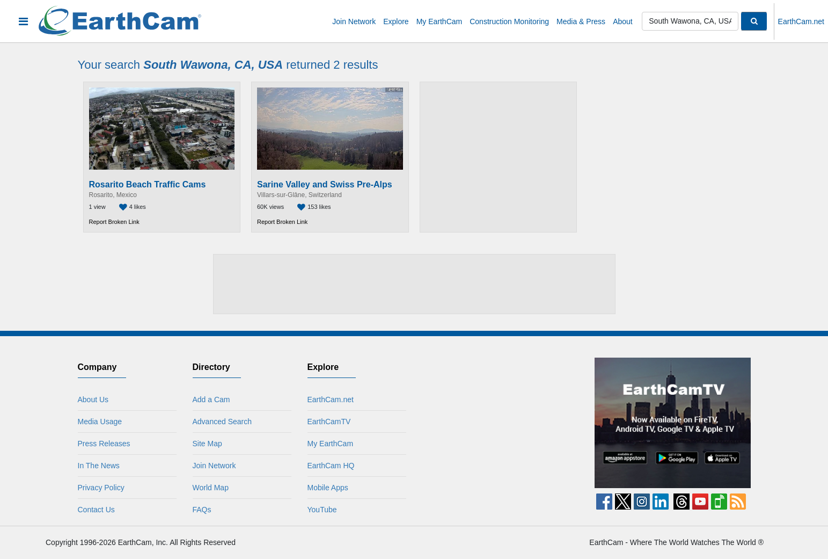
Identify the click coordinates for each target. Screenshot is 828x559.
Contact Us (92, 509)
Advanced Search (218, 421)
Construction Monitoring (509, 21)
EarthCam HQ (326, 465)
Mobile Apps (323, 487)
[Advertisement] (498, 156)
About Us (89, 399)
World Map (206, 487)
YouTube (318, 509)
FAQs (197, 509)
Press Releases (100, 443)
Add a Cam (207, 399)
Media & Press (580, 21)
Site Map (203, 443)
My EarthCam (439, 21)
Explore (395, 21)
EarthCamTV (325, 421)
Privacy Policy (97, 487)
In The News (94, 465)
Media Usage (96, 421)
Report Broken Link (114, 222)
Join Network (354, 21)
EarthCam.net (801, 21)
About (623, 21)
